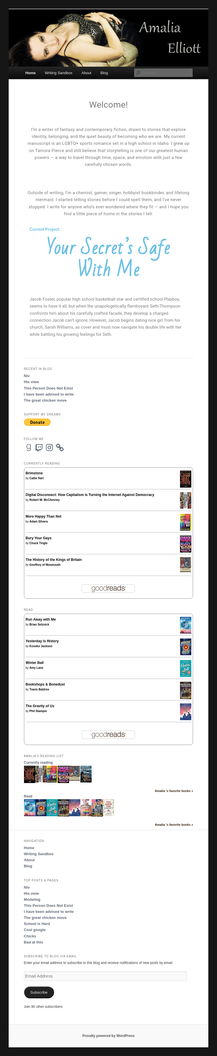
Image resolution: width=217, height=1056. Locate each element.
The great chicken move (45, 400)
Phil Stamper (38, 711)
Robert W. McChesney (44, 499)
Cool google (35, 930)
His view (31, 382)
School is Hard (37, 924)
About (86, 73)
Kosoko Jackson (40, 646)
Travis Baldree (39, 689)
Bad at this (33, 942)
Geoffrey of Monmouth (44, 564)
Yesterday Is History (42, 641)
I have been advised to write (49, 394)
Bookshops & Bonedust (45, 684)
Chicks (30, 936)
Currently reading (38, 763)
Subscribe (39, 992)
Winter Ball (35, 663)
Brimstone (34, 473)
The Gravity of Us (40, 706)
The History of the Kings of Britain (54, 560)
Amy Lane (36, 667)
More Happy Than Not (44, 516)
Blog (104, 73)
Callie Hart (36, 478)
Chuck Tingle (38, 543)
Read (28, 796)
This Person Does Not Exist (48, 388)
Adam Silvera (38, 521)
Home (30, 73)
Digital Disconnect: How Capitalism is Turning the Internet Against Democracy (90, 495)
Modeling (32, 899)
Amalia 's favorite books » (174, 791)
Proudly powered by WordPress (108, 1036)
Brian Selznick (39, 624)
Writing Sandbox (58, 73)
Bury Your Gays (39, 538)
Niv (27, 376)
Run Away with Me (41, 619)
